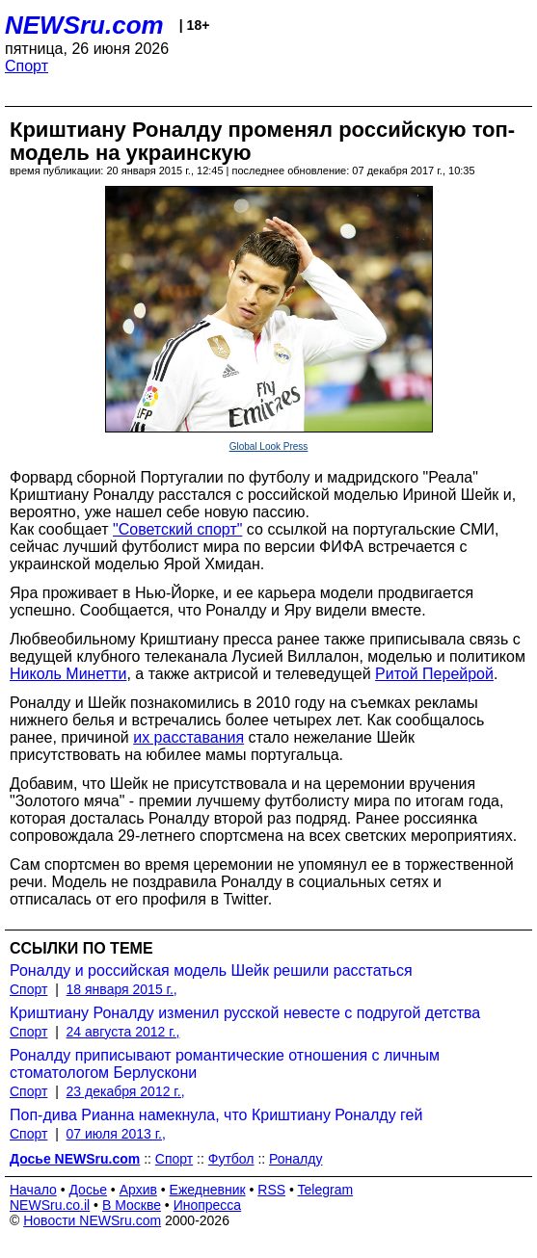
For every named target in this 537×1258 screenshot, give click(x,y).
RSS (271, 1189)
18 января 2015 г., (122, 989)
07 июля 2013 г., (116, 1133)
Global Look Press (269, 446)
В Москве (131, 1205)
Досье (87, 1189)
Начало (33, 1189)
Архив (138, 1189)
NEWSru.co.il (50, 1205)
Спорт (26, 66)
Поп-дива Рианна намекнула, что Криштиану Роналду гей (216, 1115)
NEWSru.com (84, 25)
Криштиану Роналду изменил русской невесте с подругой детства (245, 1013)
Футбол (231, 1158)
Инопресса (208, 1205)
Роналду (295, 1158)
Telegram (326, 1189)
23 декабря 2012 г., (126, 1091)
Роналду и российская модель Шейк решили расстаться (211, 970)
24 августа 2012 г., (123, 1031)
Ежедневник (208, 1189)
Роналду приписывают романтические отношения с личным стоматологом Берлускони (225, 1064)
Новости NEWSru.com (92, 1220)
